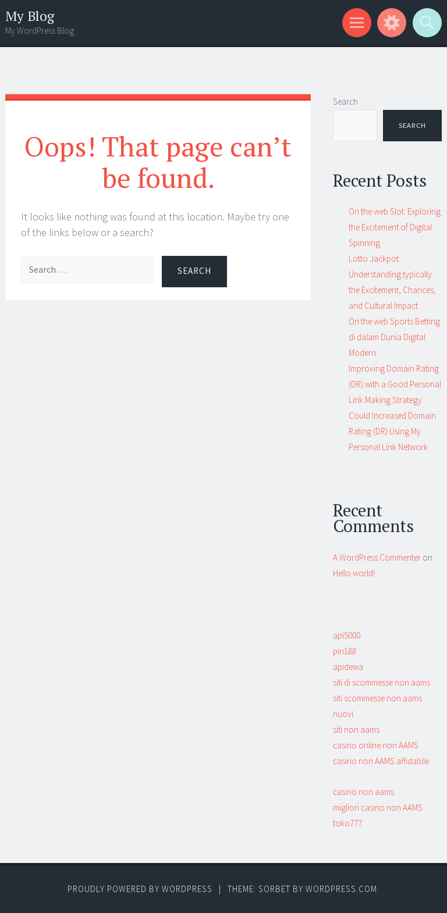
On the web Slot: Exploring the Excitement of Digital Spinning (395, 227)
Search (345, 101)
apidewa (348, 666)
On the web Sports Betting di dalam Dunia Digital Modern (394, 337)
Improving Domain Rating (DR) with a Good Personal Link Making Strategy (395, 384)
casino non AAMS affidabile (381, 760)
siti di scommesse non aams (381, 682)
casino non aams (363, 791)
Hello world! (354, 573)
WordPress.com (341, 888)
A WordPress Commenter (377, 557)
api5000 (346, 635)
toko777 (347, 823)
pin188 (344, 651)
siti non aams (356, 729)
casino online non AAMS (375, 745)
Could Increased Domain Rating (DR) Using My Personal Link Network (392, 431)
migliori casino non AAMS (378, 807)
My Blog (29, 16)
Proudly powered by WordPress (140, 888)
